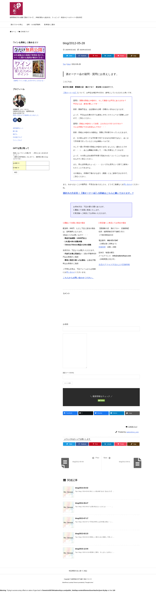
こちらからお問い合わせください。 (78, 278)
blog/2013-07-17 (81, 518)
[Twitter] (69, 55)
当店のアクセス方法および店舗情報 (114, 265)
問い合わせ (128, 184)
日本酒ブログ (25, 31)
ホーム (14, 31)
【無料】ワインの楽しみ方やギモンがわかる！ (29, 80)
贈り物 (15, 131)
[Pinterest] (95, 55)
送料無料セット (18, 128)
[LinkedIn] (108, 55)
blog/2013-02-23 (81, 533)
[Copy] (133, 55)
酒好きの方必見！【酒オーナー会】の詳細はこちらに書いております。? (98, 193)
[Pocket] (120, 55)
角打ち (15, 134)
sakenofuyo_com (132, 432)
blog (68, 64)
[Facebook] (82, 55)
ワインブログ (17, 140)
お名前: (65, 324)
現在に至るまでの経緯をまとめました (26, 115)
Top (64, 64)
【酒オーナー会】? (70, 93)
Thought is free (89, 582)
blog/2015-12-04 (81, 549)
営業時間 (102, 247)
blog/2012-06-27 (81, 503)
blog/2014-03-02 (81, 488)
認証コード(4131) (68, 373)
